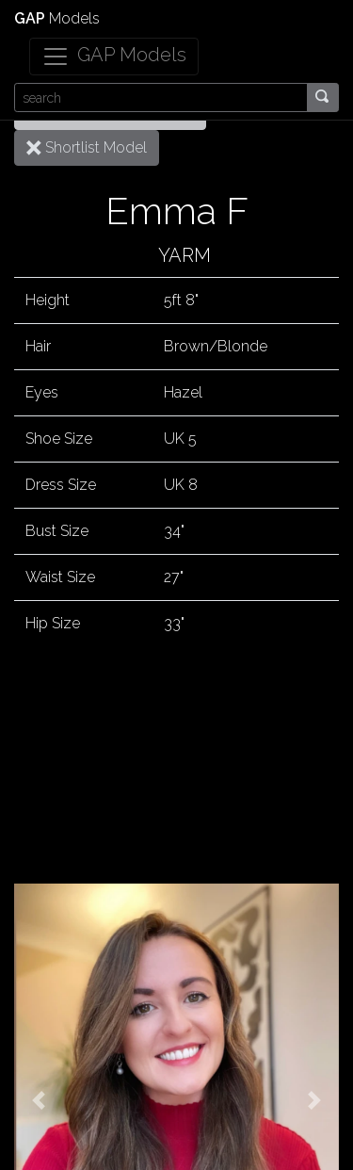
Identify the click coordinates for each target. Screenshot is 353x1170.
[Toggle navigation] (114, 56)
